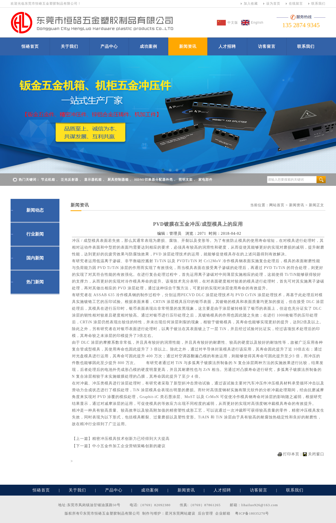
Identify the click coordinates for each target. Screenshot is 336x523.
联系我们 (318, 3)
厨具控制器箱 (118, 179)
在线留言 (296, 3)
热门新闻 (35, 282)
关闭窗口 (316, 454)
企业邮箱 (222, 513)
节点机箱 (48, 179)
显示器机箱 (93, 179)
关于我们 (69, 46)
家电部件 (205, 179)
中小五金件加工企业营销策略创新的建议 (129, 446)
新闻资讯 (187, 46)
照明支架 (186, 179)
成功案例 (148, 46)
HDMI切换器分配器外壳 (153, 179)
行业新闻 (35, 234)
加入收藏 (251, 3)
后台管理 (205, 513)
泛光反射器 (69, 179)
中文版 (232, 22)
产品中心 (109, 46)
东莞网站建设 (184, 513)
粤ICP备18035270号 (252, 513)
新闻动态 (35, 210)
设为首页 (273, 3)
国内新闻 (35, 258)
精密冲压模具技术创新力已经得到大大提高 (131, 439)
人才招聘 (227, 46)
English (257, 22)
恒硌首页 (30, 46)
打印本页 (291, 454)
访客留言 (266, 46)
